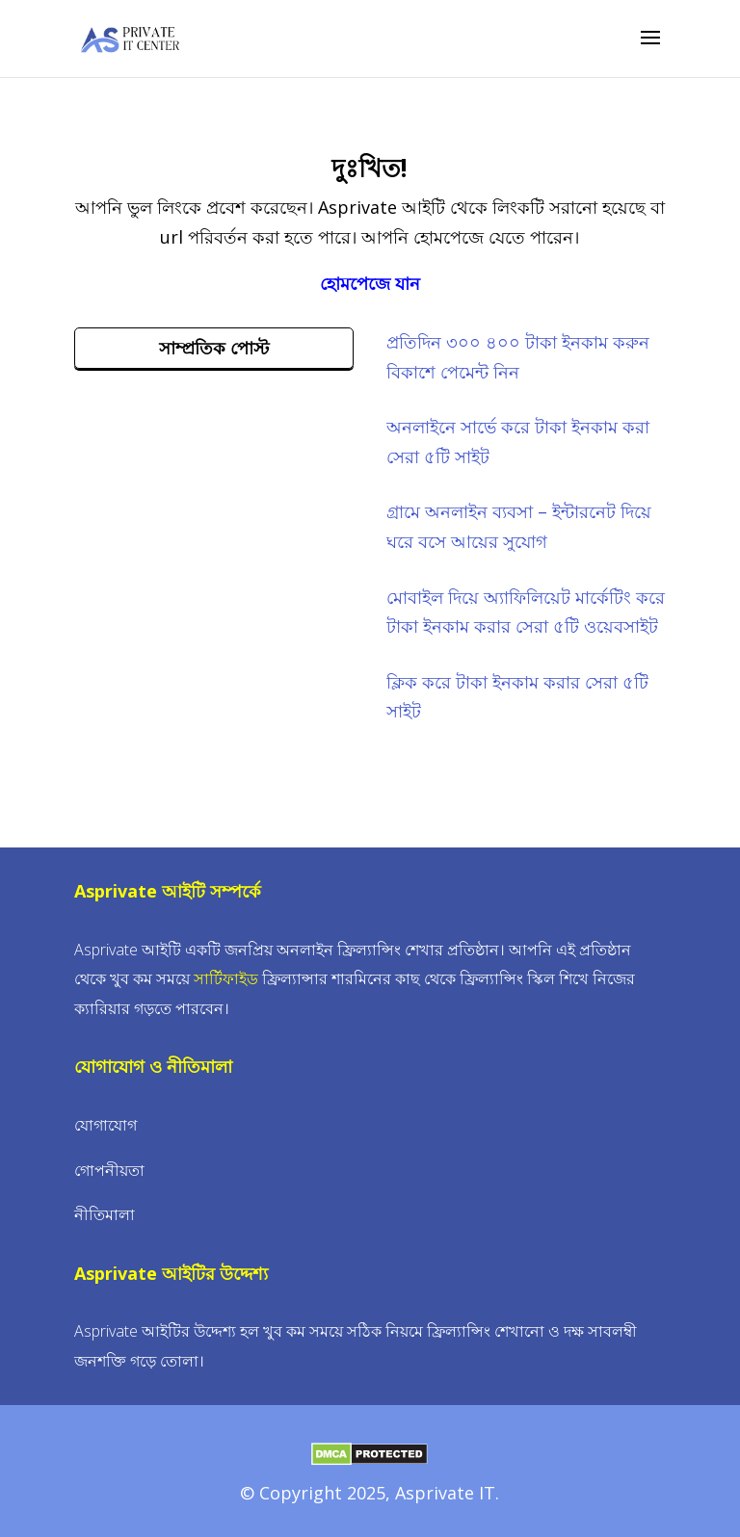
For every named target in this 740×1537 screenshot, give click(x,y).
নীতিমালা (104, 1214)
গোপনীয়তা (109, 1170)
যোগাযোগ (105, 1124)
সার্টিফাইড (226, 978)
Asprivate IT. (447, 1492)
